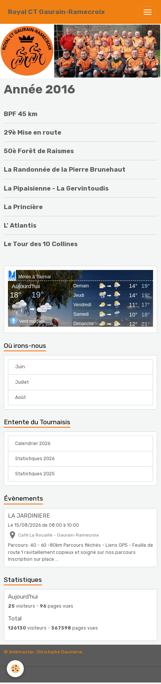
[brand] (56, 12)
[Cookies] (15, 668)
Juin (20, 366)
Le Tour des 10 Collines (40, 244)
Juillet (22, 382)
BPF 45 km (20, 114)
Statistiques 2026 (34, 458)
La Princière (23, 207)
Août (20, 397)
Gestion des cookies (81, 675)
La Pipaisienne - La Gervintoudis (56, 188)
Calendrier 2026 (32, 443)
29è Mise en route (32, 132)
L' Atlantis (20, 225)
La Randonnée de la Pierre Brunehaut (64, 169)
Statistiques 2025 (35, 473)
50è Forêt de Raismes (39, 151)
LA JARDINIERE (29, 515)
